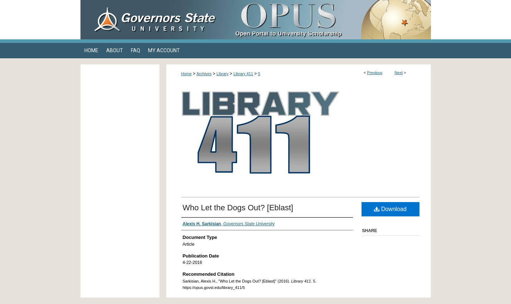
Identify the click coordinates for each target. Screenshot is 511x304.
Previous (375, 72)
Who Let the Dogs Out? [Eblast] (238, 207)
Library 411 (243, 74)
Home (186, 74)
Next (398, 72)
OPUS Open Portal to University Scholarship (327, 19)
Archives (204, 74)
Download (390, 209)
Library (222, 74)
